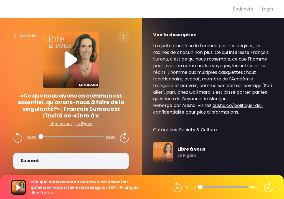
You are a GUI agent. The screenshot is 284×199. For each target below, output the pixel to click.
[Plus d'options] (123, 37)
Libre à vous (61, 124)
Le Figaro (84, 124)
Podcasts (243, 9)
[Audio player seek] (71, 136)
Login (267, 9)
